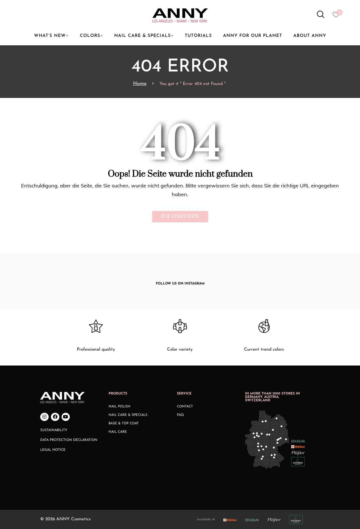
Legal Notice (53, 450)
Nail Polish (119, 406)
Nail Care (118, 432)
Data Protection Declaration (68, 440)
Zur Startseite (180, 216)
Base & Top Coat (124, 423)
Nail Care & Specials (128, 415)
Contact (185, 406)
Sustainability (53, 430)
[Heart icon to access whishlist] (337, 16)
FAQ (180, 415)
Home (140, 83)
